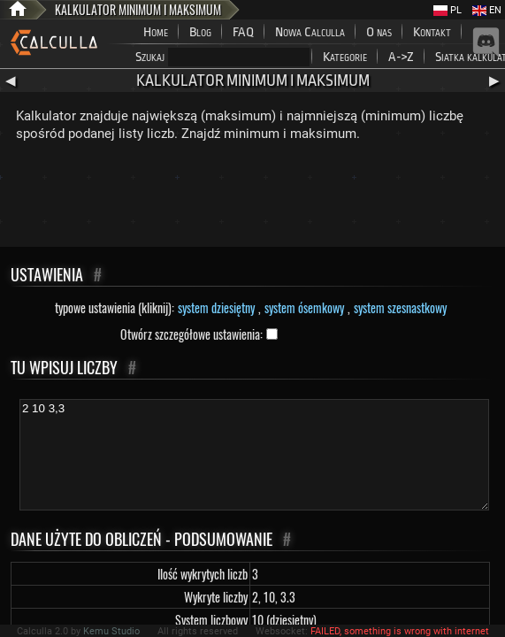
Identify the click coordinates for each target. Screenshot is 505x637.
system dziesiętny (216, 307)
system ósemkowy (304, 307)
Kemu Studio (111, 631)
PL (447, 10)
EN (486, 10)
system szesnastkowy (400, 307)
